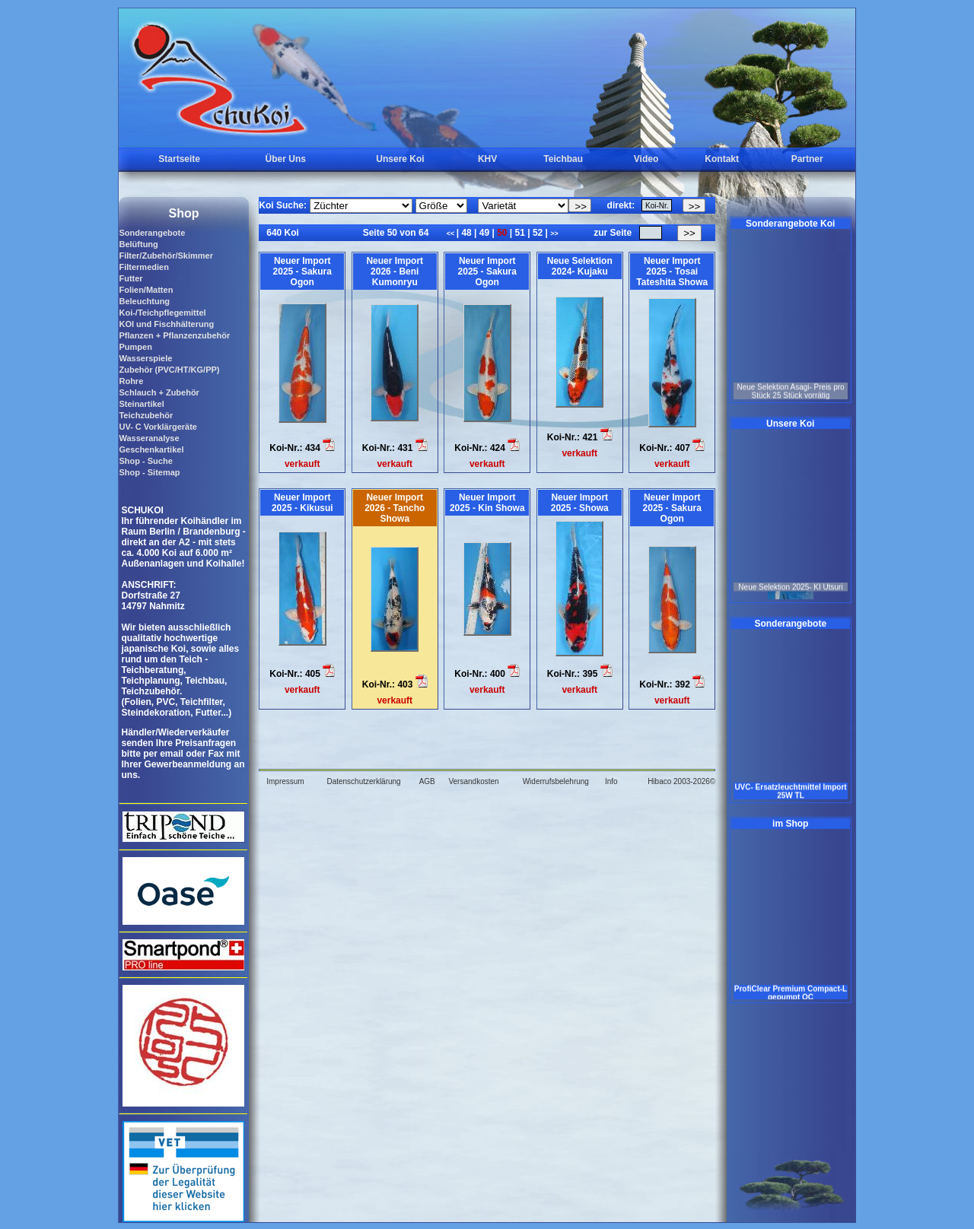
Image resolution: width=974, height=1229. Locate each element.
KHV (487, 159)
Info (611, 781)
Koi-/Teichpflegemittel (162, 312)
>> (554, 233)
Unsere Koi (400, 159)
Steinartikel (141, 403)
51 (519, 232)
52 (538, 232)
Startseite (179, 159)
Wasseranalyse (149, 438)
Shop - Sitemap (149, 472)
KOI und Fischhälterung (166, 324)
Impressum (285, 781)
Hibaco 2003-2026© (681, 781)
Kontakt (722, 159)
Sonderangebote (152, 232)
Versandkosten (473, 781)
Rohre (131, 381)
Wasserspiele (145, 358)
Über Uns (286, 159)
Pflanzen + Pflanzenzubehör (174, 335)
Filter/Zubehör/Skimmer (165, 255)
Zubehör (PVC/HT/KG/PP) (169, 369)
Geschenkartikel (151, 449)
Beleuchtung (144, 301)
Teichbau (563, 159)
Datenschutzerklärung (363, 781)
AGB (427, 781)
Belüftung (138, 244)
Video (646, 159)
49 (484, 232)
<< (452, 233)
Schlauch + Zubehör (159, 392)
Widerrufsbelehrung (556, 781)
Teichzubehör (146, 415)
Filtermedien (143, 267)
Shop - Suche (145, 460)
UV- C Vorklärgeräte (158, 426)
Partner (807, 159)
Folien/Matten (146, 289)
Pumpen (135, 346)
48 (466, 232)
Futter (130, 278)
